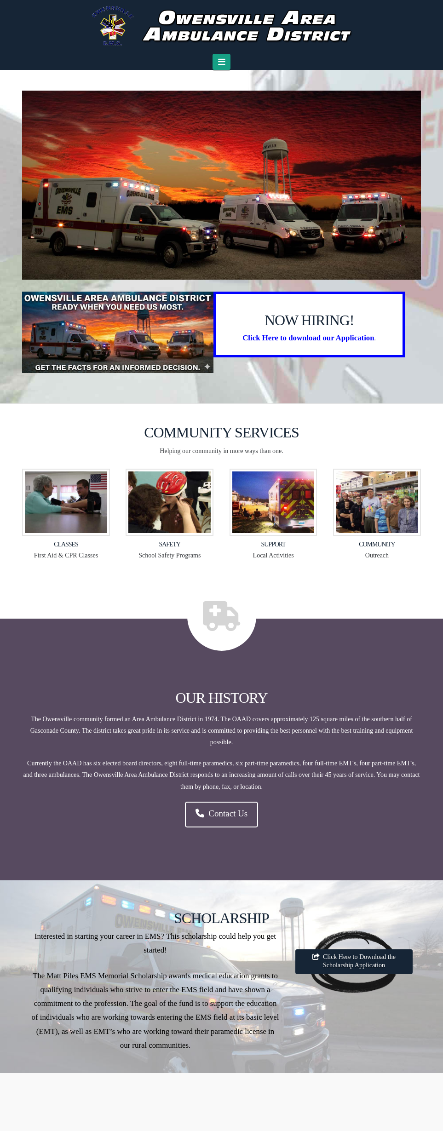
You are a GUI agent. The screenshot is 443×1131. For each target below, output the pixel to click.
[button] (221, 62)
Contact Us (221, 813)
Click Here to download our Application (308, 337)
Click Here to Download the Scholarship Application (354, 961)
